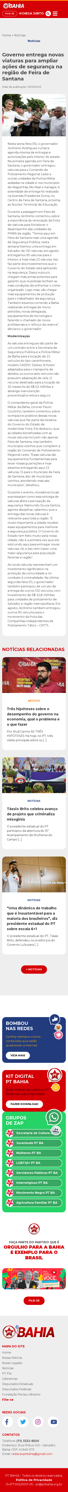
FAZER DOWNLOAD (24, 1104)
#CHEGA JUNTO (31, 13)
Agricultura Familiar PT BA (36, 1202)
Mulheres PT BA (28, 1153)
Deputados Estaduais (17, 1384)
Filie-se (9, 13)
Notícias (20, 35)
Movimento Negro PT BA (35, 1192)
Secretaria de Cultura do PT (38, 1133)
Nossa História (12, 1357)
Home (6, 35)
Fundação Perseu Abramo (21, 1394)
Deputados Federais (16, 1389)
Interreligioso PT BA (32, 1182)
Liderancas (9, 1378)
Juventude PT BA (29, 1143)
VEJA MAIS (18, 1055)
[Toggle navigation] (55, 14)
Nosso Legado (12, 1363)
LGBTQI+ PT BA (28, 1163)
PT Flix (7, 1373)
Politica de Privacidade (34, 1480)
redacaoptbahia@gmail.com (31, 1454)
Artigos (34, 700)
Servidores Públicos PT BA (37, 1173)
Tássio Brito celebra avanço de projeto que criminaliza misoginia (32, 814)
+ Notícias (34, 969)
